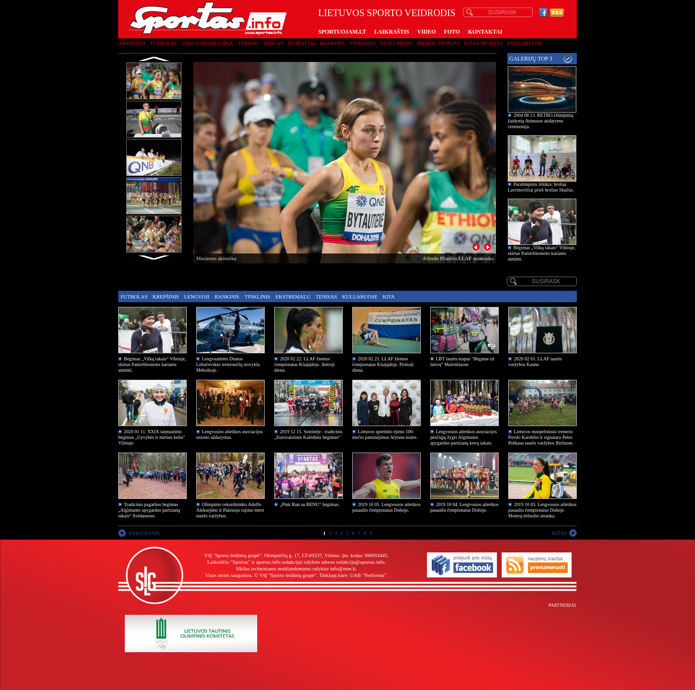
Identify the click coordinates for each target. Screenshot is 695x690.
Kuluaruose (525, 43)
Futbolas (163, 43)
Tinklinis (362, 43)
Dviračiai (301, 43)
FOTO (452, 31)
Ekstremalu (293, 296)
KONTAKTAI (485, 31)
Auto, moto (396, 43)
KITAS (559, 533)
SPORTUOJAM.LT (342, 31)
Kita (388, 296)
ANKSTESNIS (144, 533)
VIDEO (426, 31)
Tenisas (248, 43)
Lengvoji (196, 296)
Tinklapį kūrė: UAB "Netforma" (352, 575)
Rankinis (332, 43)
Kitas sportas (483, 43)
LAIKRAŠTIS (391, 31)
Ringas (273, 43)
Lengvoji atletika (207, 43)
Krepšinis (132, 43)
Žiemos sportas (438, 43)
